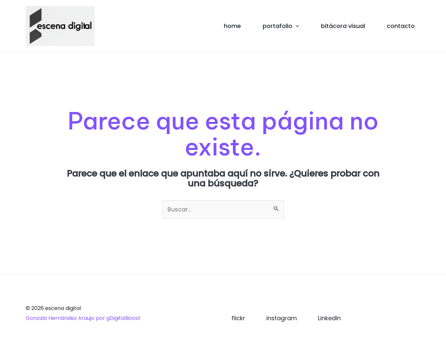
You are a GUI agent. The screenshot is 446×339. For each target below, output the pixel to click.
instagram (281, 318)
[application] (295, 26)
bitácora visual (343, 26)
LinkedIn (329, 318)
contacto (401, 26)
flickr (238, 318)
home (232, 26)
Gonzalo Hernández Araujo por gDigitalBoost (83, 318)
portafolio (281, 26)
